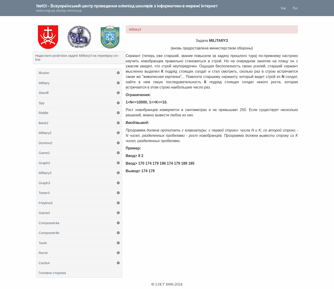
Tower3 (44, 193)
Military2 (45, 133)
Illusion (44, 73)
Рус (295, 8)
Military (44, 83)
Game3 (44, 213)
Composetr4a (49, 223)
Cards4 (44, 263)
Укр (283, 8)
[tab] (79, 58)
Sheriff (43, 93)
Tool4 (43, 243)
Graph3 (44, 183)
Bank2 (43, 123)
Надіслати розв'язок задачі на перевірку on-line (77, 57)
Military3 (45, 173)
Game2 (44, 153)
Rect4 (43, 253)
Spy (42, 103)
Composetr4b (49, 233)
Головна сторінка (52, 273)
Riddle (43, 113)
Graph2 (44, 163)
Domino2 (45, 143)
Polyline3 (46, 203)
